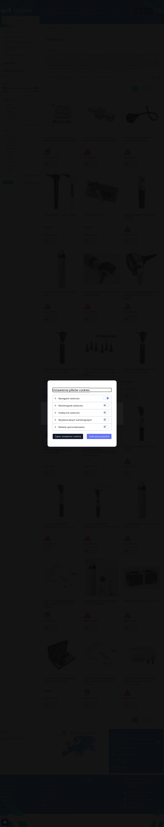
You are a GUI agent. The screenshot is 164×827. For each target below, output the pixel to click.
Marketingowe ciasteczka (70, 405)
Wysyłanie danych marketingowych (75, 419)
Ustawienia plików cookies (71, 390)
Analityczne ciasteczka (69, 412)
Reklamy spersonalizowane (71, 427)
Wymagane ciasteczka (68, 398)
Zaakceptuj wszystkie (99, 436)
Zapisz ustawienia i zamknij (68, 436)
